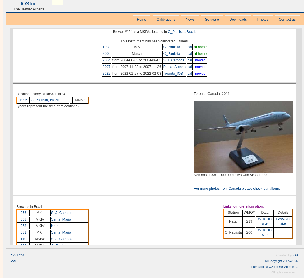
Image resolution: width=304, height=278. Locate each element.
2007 (106, 67)
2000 (106, 54)
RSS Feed (17, 255)
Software (212, 20)
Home (141, 20)
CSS (13, 260)
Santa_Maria (61, 219)
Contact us (287, 20)
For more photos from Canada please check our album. (237, 189)
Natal (55, 226)
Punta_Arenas (174, 67)
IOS (295, 255)
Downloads (238, 20)
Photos (262, 20)
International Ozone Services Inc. (274, 266)
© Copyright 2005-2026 (281, 261)
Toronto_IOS (173, 74)
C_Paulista (176, 32)
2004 (106, 60)
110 (23, 239)
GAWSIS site (283, 221)
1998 (106, 47)
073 (23, 226)
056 (23, 213)
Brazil (191, 32)
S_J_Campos (173, 60)
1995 (23, 100)
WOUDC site (265, 221)
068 (23, 219)
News (190, 20)
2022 (106, 74)
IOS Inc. (29, 4)
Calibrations (166, 20)
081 (23, 232)
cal (190, 47)
